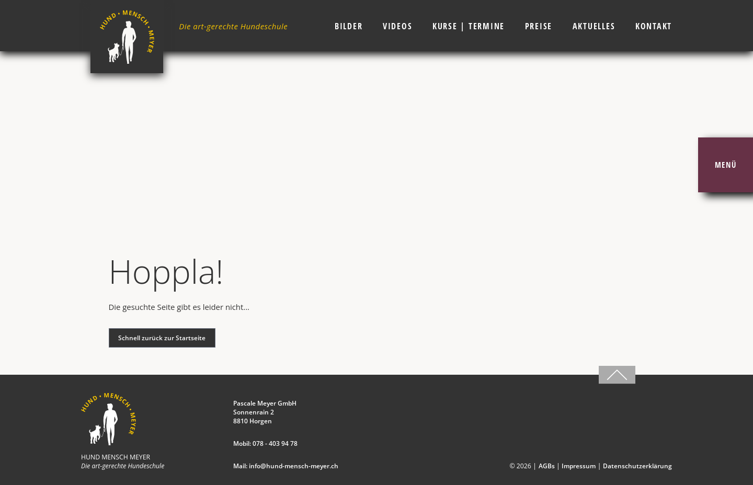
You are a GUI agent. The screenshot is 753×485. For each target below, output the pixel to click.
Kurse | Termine (468, 26)
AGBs (547, 465)
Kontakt (653, 26)
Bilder (349, 26)
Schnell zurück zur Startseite (162, 337)
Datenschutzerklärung (637, 465)
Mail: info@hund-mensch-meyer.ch (285, 465)
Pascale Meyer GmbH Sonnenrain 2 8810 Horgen (264, 412)
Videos (398, 26)
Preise (539, 26)
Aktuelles (594, 26)
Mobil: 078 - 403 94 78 (265, 443)
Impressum (579, 465)
